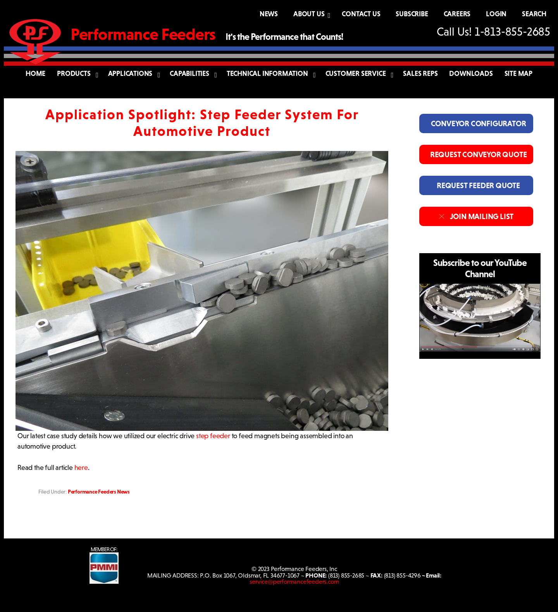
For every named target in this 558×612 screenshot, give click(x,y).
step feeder (213, 436)
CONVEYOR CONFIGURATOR (476, 123)
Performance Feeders (143, 34)
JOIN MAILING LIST (476, 216)
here (81, 467)
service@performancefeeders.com (294, 581)
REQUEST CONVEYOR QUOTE (476, 154)
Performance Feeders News (98, 492)
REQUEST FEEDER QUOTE (476, 185)
